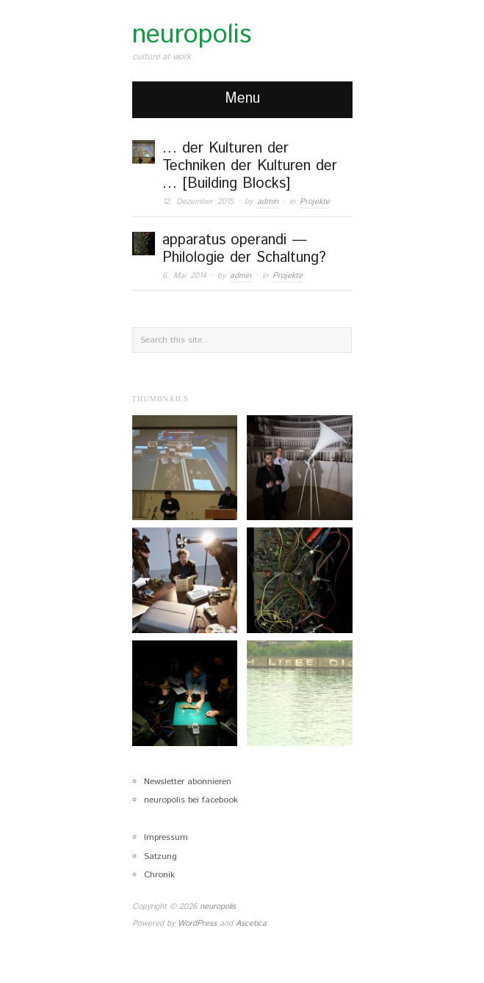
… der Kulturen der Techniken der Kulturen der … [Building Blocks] (249, 166)
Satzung (160, 856)
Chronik (159, 875)
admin (267, 202)
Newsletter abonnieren (187, 781)
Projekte (315, 202)
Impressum (166, 837)
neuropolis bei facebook (191, 800)
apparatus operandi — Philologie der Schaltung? (244, 249)
